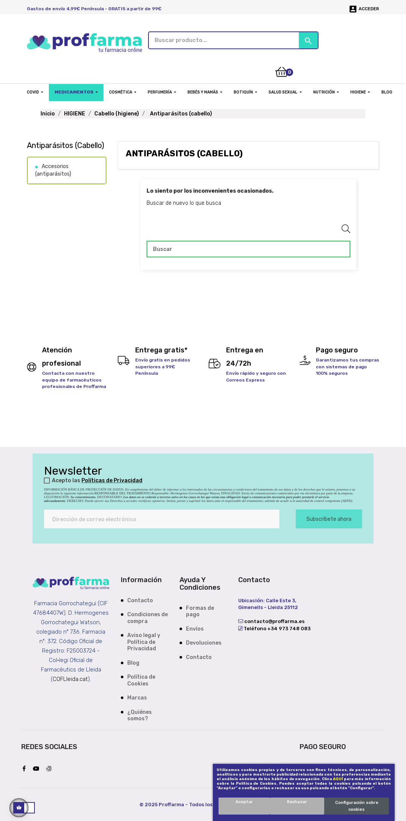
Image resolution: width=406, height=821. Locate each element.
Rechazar (297, 801)
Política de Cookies (141, 679)
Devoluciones (204, 642)
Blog (133, 662)
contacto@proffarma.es (273, 620)
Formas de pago (200, 610)
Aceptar (244, 801)
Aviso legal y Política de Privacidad (143, 641)
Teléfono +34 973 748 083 (276, 627)
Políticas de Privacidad (111, 479)
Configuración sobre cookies (356, 806)
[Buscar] (248, 248)
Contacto (140, 599)
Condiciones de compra (147, 617)
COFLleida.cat (70, 678)
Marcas (137, 697)
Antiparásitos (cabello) (65, 144)
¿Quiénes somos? (139, 714)
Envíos (195, 628)
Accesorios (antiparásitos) (53, 169)
